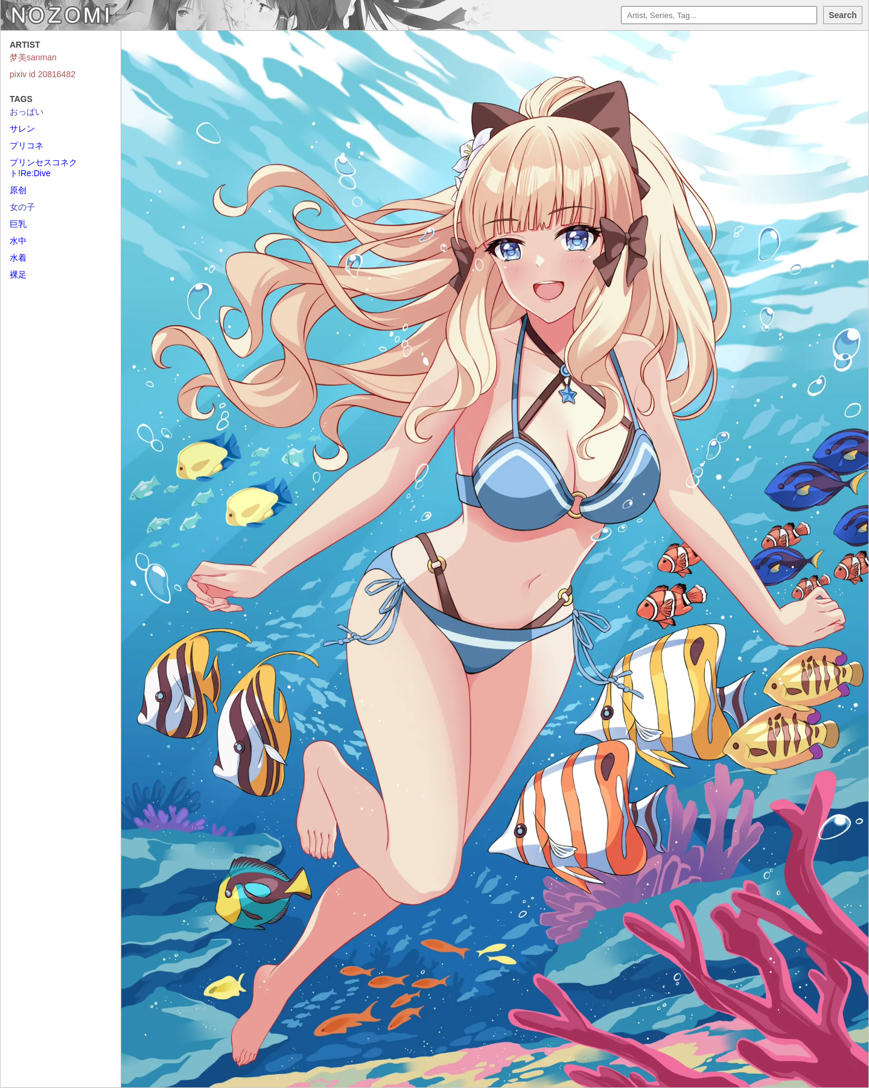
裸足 (18, 274)
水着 (18, 257)
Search (843, 15)
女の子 (22, 207)
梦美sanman (33, 57)
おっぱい (26, 111)
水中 (18, 241)
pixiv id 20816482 (42, 74)
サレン (22, 128)
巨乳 (18, 224)
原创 (18, 190)
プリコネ (26, 145)
